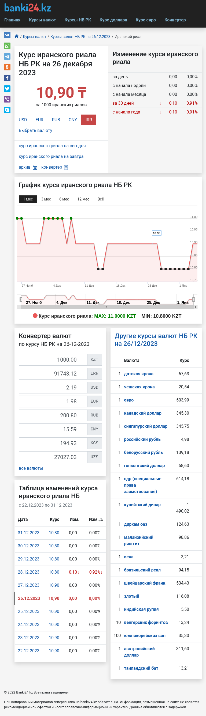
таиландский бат (141, 668)
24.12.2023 (28, 624)
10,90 (54, 585)
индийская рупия (141, 609)
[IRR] (53, 374)
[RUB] (53, 415)
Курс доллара (113, 19)
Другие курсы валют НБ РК (156, 339)
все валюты (31, 468)
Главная (12, 19)
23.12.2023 (28, 637)
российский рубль (142, 439)
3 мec (46, 199)
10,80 (54, 532)
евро (129, 400)
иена (128, 556)
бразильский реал (142, 570)
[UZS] (53, 457)
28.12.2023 (28, 572)
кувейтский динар (142, 504)
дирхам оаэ (135, 524)
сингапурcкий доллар (145, 426)
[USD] (53, 387)
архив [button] (28, 167)
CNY (73, 119)
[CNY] (53, 429)
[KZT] (53, 360)
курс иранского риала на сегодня (52, 145)
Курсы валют (42, 19)
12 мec (83, 199)
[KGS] (53, 443)
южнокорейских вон (144, 635)
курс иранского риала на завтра (51, 156)
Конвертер (175, 19)
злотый (131, 596)
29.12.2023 (28, 559)
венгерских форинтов (146, 622)
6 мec (64, 199)
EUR (39, 119)
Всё (101, 199)
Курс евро (146, 19)
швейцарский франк (144, 583)
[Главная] (16, 37)
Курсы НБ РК (78, 19)
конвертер (54, 167)
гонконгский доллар (144, 465)
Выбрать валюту (35, 130)
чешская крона (139, 386)
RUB (56, 119)
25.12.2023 (28, 611)
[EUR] (53, 401)
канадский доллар (142, 413)
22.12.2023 (28, 650)
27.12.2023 (28, 585)
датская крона (138, 373)
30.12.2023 (28, 545)
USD (23, 119)
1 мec (28, 199)
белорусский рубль (143, 452)
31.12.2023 (28, 532)
